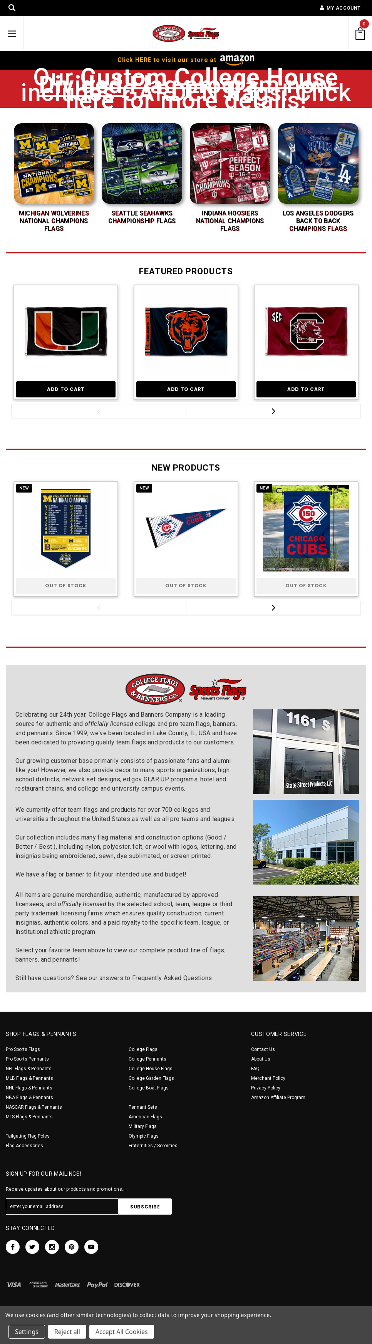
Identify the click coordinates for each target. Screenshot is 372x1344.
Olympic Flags (144, 1136)
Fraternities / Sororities (153, 1145)
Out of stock (65, 585)
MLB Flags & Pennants (29, 1078)
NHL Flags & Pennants (29, 1088)
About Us (260, 1059)
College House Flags (151, 1068)
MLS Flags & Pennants (29, 1116)
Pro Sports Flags (23, 1049)
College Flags (143, 1049)
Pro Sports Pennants (27, 1059)
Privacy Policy (265, 1088)
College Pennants (147, 1059)
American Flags (145, 1116)
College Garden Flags (151, 1078)
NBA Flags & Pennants (29, 1097)
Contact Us (263, 1049)
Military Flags (143, 1126)
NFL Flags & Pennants (29, 1068)
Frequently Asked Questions (172, 978)
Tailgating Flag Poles (28, 1136)
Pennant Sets (143, 1107)
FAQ (255, 1068)
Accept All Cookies (122, 1331)
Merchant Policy (268, 1078)
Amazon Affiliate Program (278, 1097)
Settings (27, 1331)
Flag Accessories (24, 1145)
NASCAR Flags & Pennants (34, 1107)
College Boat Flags (149, 1088)
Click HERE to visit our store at (185, 60)
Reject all (67, 1331)
